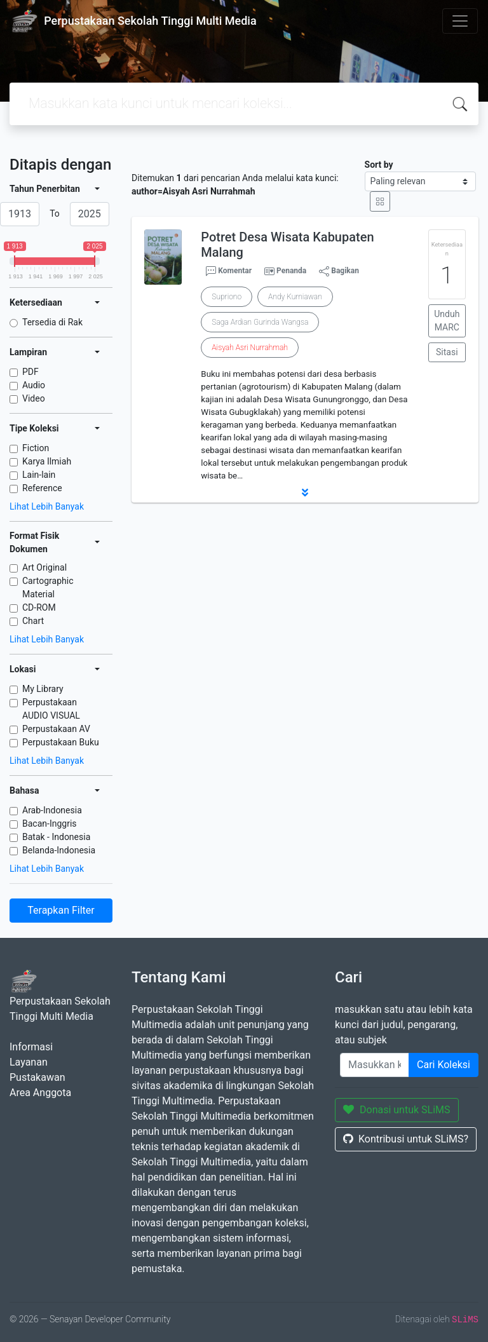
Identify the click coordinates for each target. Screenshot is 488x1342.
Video (33, 398)
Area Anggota (40, 1093)
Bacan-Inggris (49, 823)
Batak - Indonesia (56, 837)
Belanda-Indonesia (58, 850)
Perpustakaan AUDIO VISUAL (51, 709)
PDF (30, 372)
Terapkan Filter (60, 910)
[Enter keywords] (374, 1065)
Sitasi (447, 352)
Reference (42, 488)
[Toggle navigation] (460, 21)
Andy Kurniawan (295, 296)
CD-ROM (39, 607)
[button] (305, 492)
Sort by (379, 164)
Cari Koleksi (443, 1065)
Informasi (31, 1047)
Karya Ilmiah (46, 461)
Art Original (44, 567)
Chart (33, 621)
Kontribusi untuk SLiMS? (405, 1139)
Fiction (35, 448)
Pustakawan (37, 1077)
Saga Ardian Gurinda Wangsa (260, 322)
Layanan (29, 1062)
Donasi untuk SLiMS (397, 1110)
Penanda (291, 270)
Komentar (229, 271)
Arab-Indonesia (52, 810)
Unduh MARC (446, 320)
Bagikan (339, 271)
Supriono (226, 296)
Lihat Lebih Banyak (47, 506)
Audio (33, 385)
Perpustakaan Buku (60, 742)
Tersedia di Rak (52, 322)
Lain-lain (38, 475)
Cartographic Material (48, 587)
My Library (43, 689)
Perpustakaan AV (56, 729)
